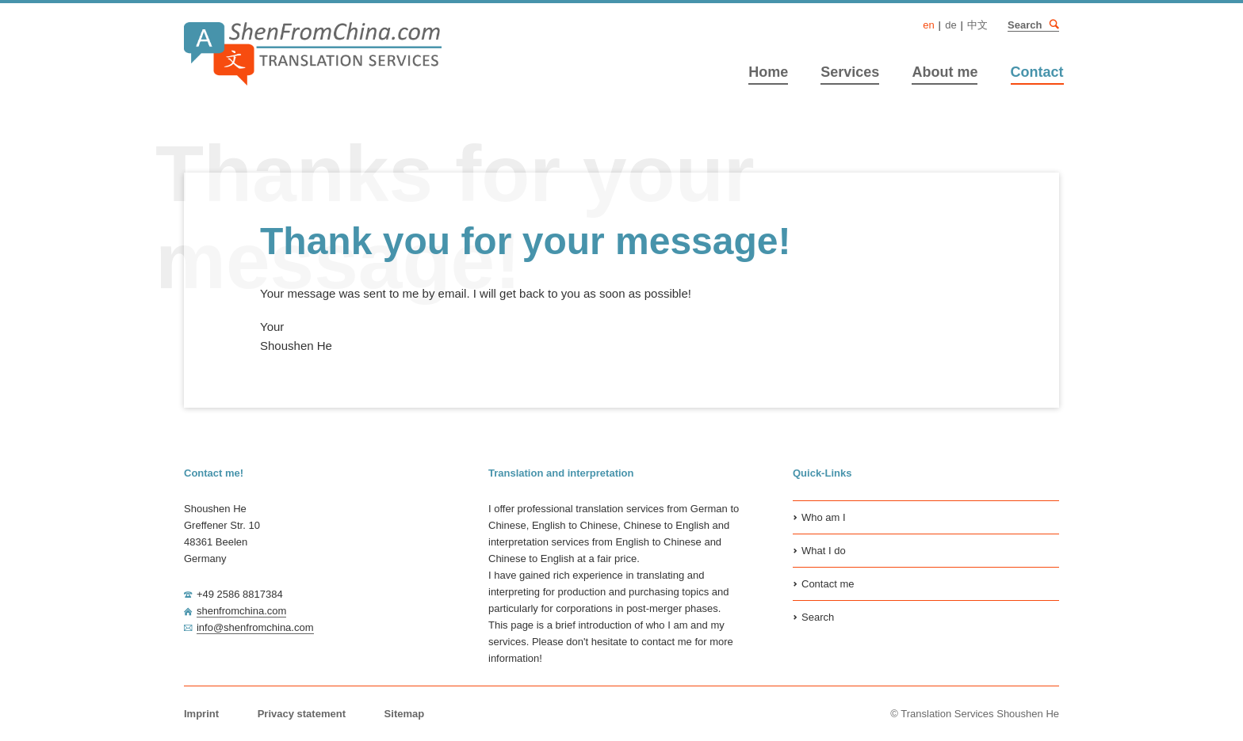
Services (849, 72)
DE (950, 25)
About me (944, 72)
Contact (1037, 72)
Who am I (823, 517)
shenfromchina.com (241, 611)
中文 (977, 25)
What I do (823, 551)
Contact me (827, 584)
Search (1054, 25)
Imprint (201, 714)
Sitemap (404, 714)
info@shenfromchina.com (255, 627)
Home (768, 72)
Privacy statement (302, 714)
